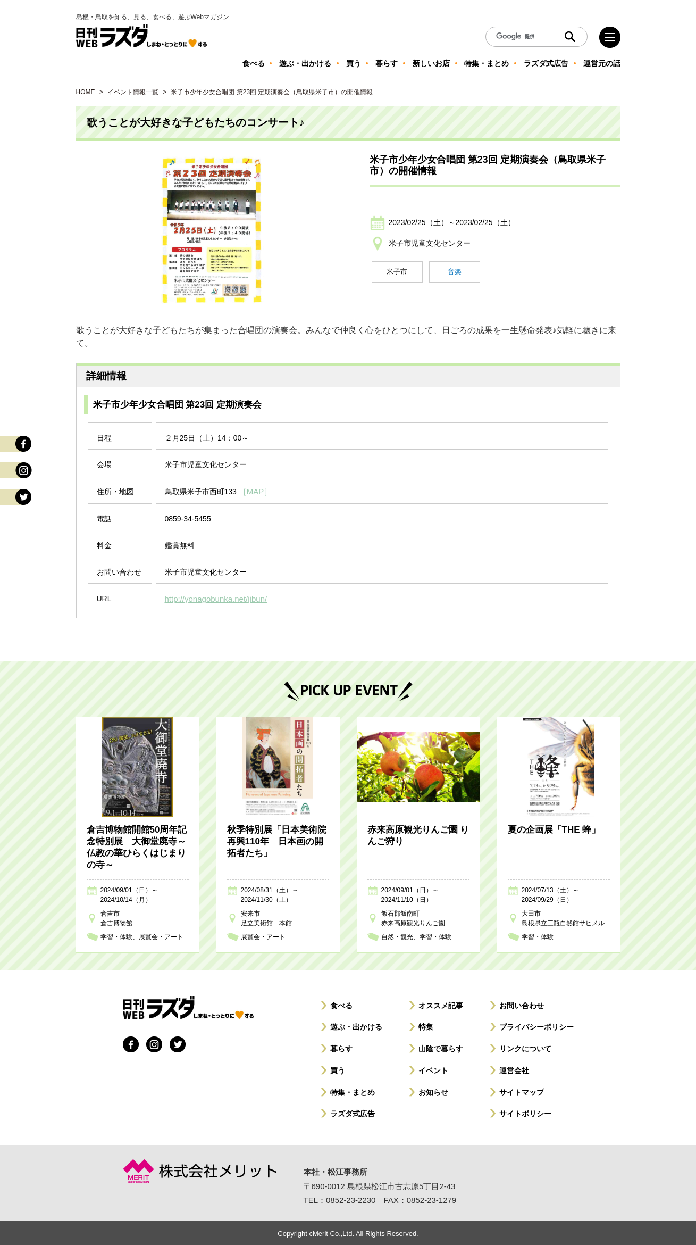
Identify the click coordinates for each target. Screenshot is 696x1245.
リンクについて (525, 1047)
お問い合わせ (521, 1004)
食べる (341, 1004)
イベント (433, 1069)
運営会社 (514, 1069)
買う (337, 1069)
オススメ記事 (440, 1004)
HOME (85, 92)
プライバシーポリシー (536, 1025)
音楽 (455, 272)
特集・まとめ (352, 1090)
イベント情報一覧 (132, 92)
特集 (425, 1025)
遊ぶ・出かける (356, 1025)
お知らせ (433, 1090)
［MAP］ (254, 491)
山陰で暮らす (440, 1047)
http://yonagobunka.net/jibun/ (213, 597)
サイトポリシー (525, 1112)
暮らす (341, 1047)
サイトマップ (521, 1090)
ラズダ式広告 (352, 1112)
